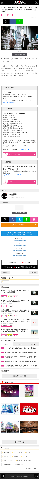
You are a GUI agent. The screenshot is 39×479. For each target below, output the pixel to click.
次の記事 (33, 272)
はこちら (22, 181)
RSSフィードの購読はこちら (23, 225)
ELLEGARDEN (18, 464)
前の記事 (5, 272)
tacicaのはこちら (22, 154)
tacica (4, 282)
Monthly (32, 344)
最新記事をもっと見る (24, 376)
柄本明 (15, 456)
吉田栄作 (5, 456)
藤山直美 (5, 452)
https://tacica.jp (24, 149)
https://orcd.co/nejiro (9, 102)
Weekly (19, 344)
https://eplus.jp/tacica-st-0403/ (12, 175)
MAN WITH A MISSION (23, 460)
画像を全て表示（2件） (19, 54)
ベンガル (24, 456)
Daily (6, 344)
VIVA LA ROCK (7, 460)
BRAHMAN (6, 464)
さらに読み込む (25, 442)
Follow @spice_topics (19, 240)
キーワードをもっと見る (30, 468)
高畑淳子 (28, 452)
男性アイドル (17, 452)
